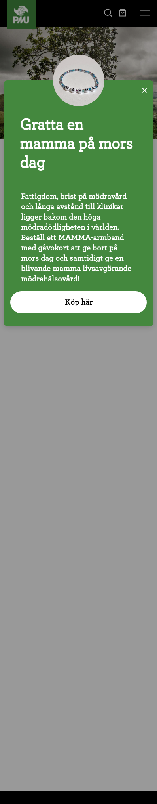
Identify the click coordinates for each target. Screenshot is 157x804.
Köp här (79, 302)
